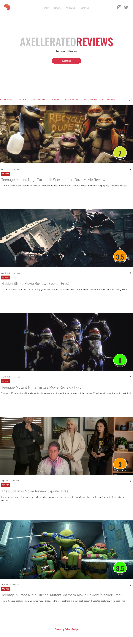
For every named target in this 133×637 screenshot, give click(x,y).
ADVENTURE (71, 99)
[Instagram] (119, 7)
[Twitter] (126, 7)
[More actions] (131, 169)
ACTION (55, 99)
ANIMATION (90, 99)
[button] (66, 61)
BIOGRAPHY (108, 99)
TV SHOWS (39, 99)
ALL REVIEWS (7, 99)
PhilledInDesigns (72, 629)
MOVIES (23, 99)
